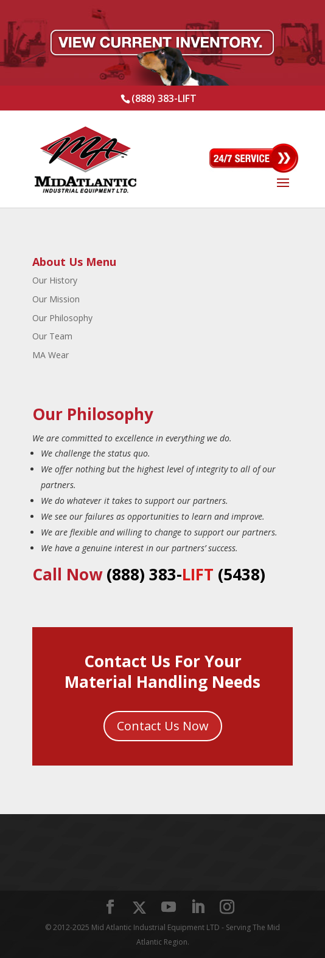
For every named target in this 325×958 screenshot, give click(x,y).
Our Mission (56, 299)
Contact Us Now (163, 726)
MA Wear (50, 355)
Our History (54, 280)
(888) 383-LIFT (164, 98)
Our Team (52, 336)
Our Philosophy (62, 318)
